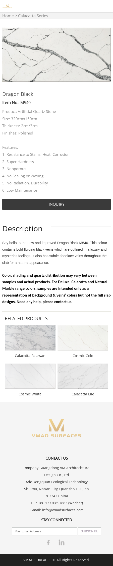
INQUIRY (57, 204)
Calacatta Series (33, 16)
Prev (9, 55)
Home (8, 16)
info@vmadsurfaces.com (63, 510)
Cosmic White (30, 394)
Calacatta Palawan (30, 355)
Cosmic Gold (83, 355)
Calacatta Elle (83, 394)
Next (104, 55)
